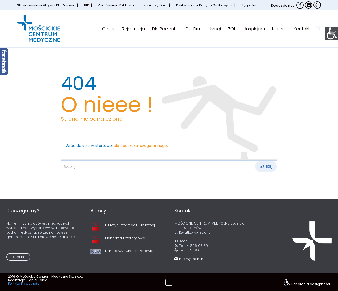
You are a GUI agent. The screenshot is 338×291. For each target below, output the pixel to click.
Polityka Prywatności (24, 283)
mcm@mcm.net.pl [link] (192, 258)
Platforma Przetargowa (125, 237)
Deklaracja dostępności (310, 284)
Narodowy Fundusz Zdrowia (129, 250)
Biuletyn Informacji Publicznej (130, 224)
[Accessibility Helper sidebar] (331, 33)
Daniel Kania (37, 280)
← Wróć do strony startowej (87, 145)
